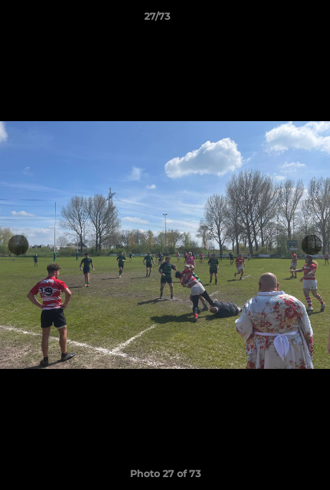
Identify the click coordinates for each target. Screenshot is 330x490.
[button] (281, 20)
